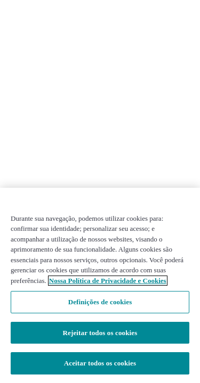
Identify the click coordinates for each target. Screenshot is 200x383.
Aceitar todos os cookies (100, 363)
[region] (100, 285)
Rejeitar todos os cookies (100, 333)
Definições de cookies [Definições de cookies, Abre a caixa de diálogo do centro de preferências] (100, 302)
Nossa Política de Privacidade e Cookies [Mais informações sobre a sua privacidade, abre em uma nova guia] (107, 281)
